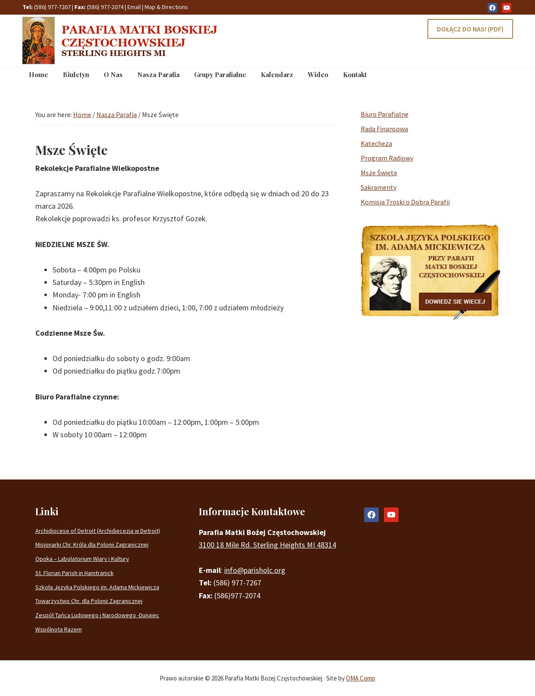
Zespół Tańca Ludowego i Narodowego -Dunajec (97, 615)
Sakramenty (378, 187)
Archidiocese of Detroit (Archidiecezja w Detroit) (97, 531)
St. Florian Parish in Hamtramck (74, 573)
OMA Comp (360, 678)
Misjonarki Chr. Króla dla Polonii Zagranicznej (91, 544)
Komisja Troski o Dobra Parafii (405, 202)
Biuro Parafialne (384, 114)
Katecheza (376, 143)
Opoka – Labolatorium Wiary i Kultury (82, 559)
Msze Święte (379, 172)
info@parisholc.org (254, 570)
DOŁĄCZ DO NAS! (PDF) (470, 29)
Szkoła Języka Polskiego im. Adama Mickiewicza (97, 587)
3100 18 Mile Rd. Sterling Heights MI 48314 (267, 545)
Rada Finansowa (384, 128)
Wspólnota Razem (58, 629)
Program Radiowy (387, 158)
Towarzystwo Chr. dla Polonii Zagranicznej (88, 601)
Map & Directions (166, 7)
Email (134, 7)
